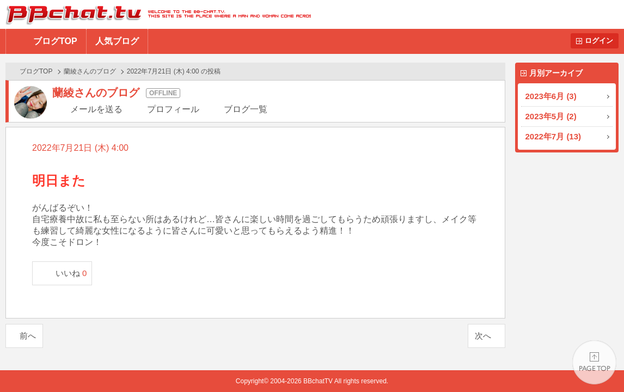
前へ (28, 335)
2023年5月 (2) (551, 116)
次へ (483, 335)
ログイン (599, 40)
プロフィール (173, 109)
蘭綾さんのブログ (90, 71)
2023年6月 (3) (551, 96)
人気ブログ (117, 41)
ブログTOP (55, 41)
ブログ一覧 (245, 109)
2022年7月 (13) (553, 136)
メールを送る (96, 109)
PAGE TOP (594, 362)
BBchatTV (155, 14)
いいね (71, 273)
